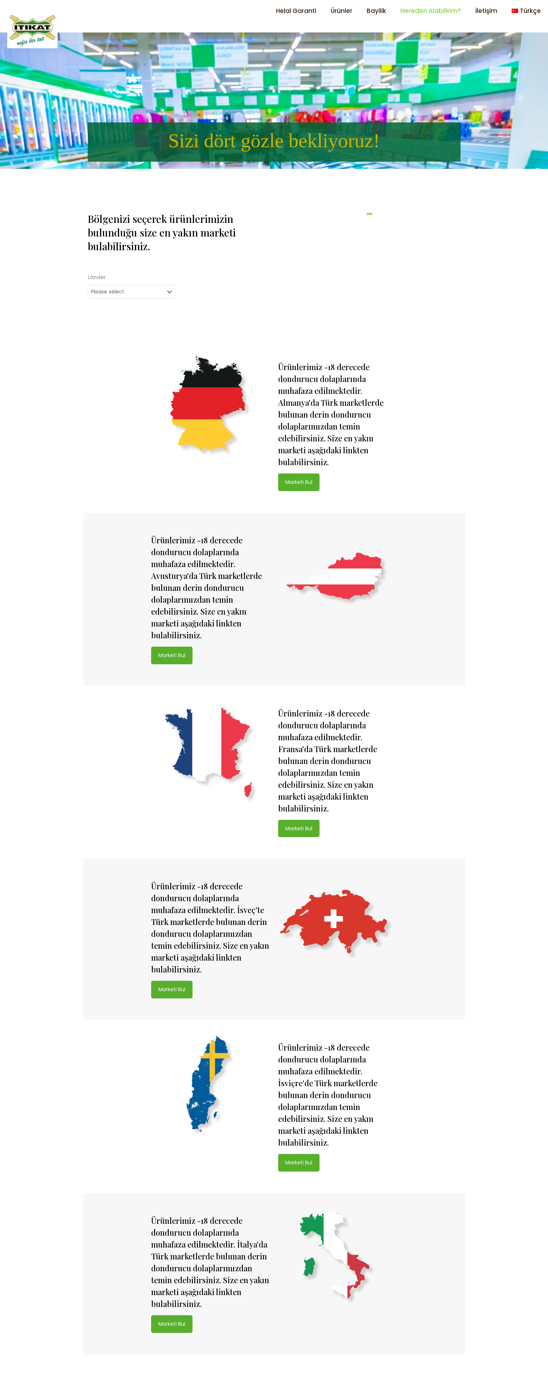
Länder (97, 277)
